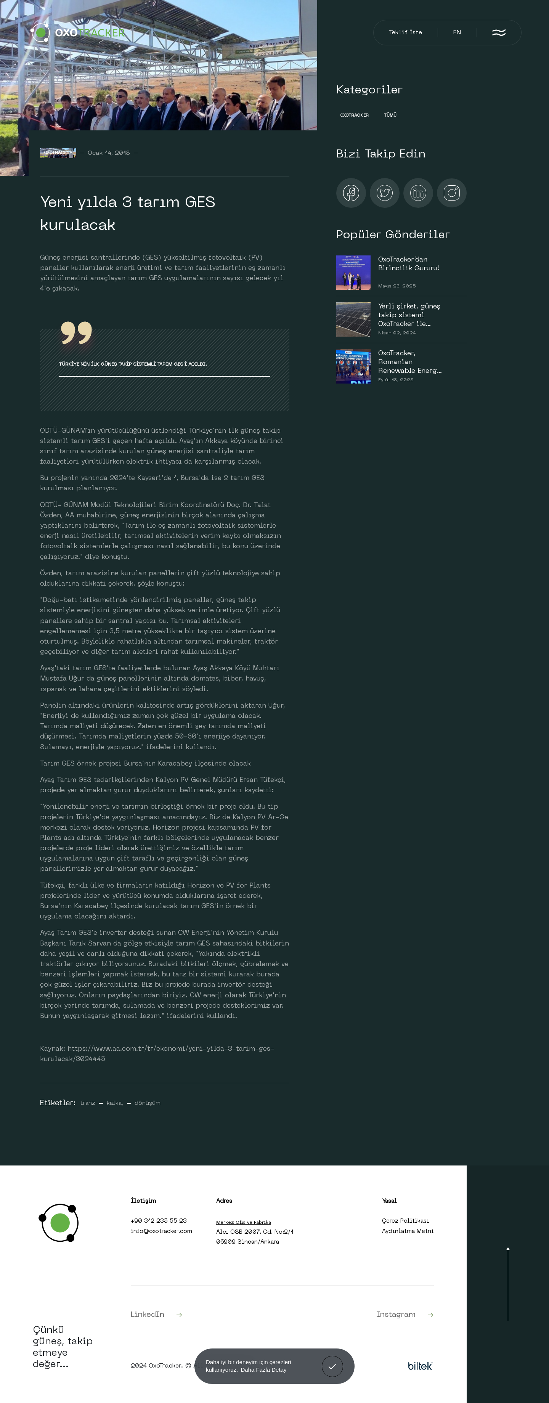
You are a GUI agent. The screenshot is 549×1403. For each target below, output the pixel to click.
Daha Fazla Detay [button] (263, 1369)
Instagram (405, 1315)
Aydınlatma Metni (408, 1231)
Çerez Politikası (405, 1221)
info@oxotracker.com (161, 1231)
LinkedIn (157, 1315)
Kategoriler (369, 90)
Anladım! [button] (332, 1361)
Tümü (390, 116)
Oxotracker (58, 153)
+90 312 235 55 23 (159, 1221)
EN (457, 33)
